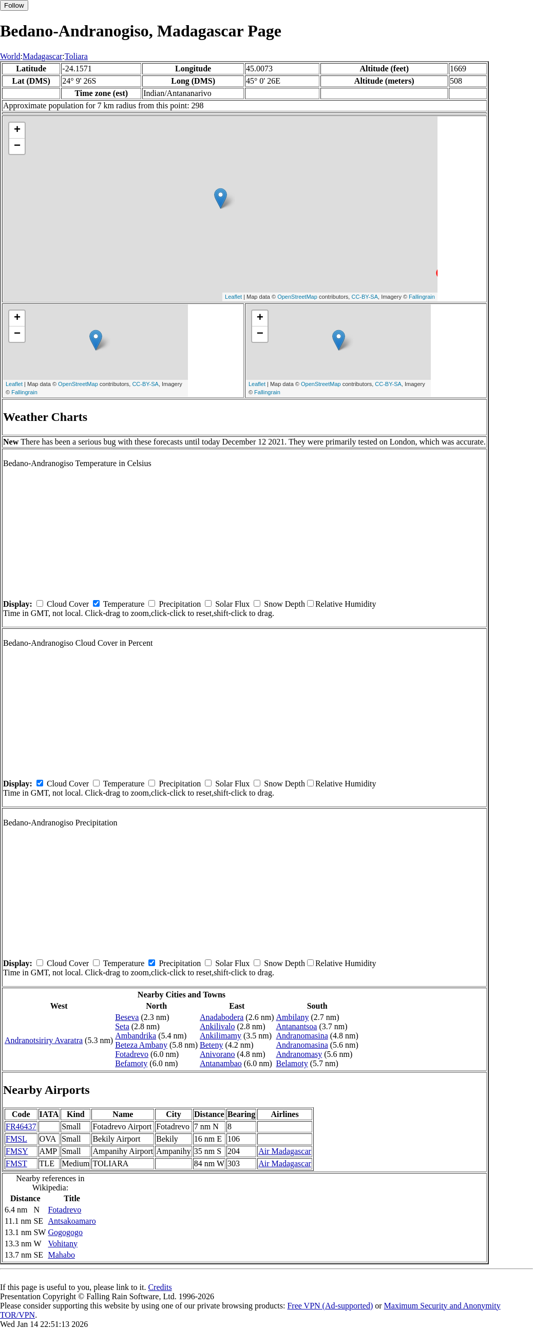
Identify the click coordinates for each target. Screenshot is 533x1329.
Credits (160, 1287)
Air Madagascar (284, 1151)
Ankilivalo (217, 1026)
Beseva (127, 1017)
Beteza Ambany (141, 1045)
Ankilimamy (220, 1035)
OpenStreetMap (297, 297)
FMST (16, 1163)
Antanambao (221, 1063)
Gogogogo (65, 1232)
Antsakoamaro (72, 1221)
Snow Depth (284, 604)
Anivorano (217, 1054)
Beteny (211, 1045)
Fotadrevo (131, 1054)
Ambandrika (135, 1035)
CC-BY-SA (364, 297)
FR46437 (21, 1126)
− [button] (17, 146)
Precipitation (180, 604)
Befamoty (131, 1063)
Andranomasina (302, 1035)
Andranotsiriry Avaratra (44, 1040)
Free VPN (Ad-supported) (330, 1305)
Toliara (76, 56)
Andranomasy (299, 1054)
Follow (14, 5)
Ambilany (292, 1017)
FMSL (16, 1138)
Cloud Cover (68, 604)
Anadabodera (221, 1017)
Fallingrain (422, 297)
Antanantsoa (296, 1026)
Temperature (124, 604)
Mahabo (61, 1254)
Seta (122, 1026)
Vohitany (62, 1243)
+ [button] (17, 130)
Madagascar (42, 56)
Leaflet (233, 297)
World (10, 56)
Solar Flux (232, 604)
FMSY (17, 1151)
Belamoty (292, 1063)
